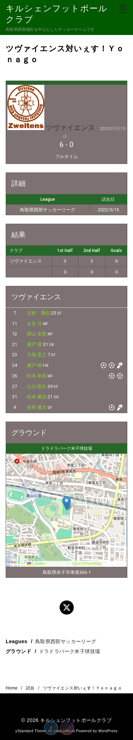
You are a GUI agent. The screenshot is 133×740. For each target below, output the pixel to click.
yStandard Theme (30, 731)
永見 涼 (34, 323)
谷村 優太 (36, 407)
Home (12, 688)
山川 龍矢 (36, 386)
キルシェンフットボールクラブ (76, 720)
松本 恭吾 (36, 375)
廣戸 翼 (34, 344)
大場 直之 (36, 354)
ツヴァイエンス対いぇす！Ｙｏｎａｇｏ (82, 688)
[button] (66, 503)
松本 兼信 (36, 396)
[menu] (123, 8)
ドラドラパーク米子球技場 (69, 651)
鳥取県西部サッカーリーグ (65, 641)
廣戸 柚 (34, 365)
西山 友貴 (36, 333)
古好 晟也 (38, 313)
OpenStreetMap (87, 563)
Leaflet (36, 563)
